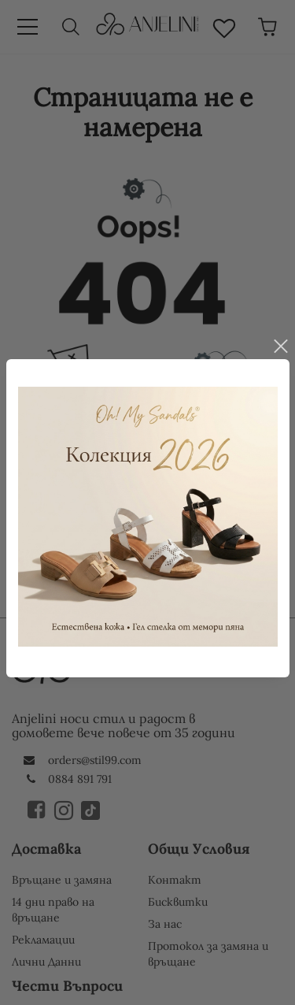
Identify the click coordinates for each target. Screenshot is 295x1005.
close (280, 339)
